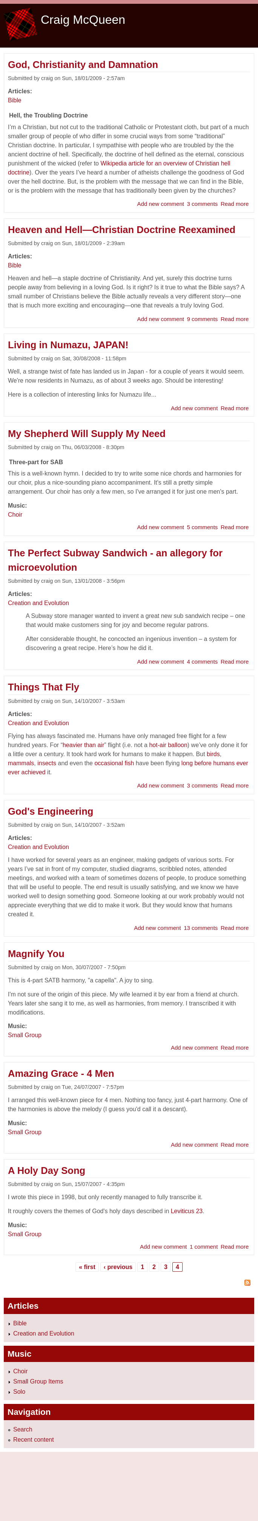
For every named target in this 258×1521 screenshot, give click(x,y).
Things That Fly (43, 687)
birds (213, 754)
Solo (19, 1391)
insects (46, 763)
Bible (15, 100)
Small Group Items (38, 1381)
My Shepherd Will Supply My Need (87, 433)
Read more (235, 204)
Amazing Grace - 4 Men (61, 1073)
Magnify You (36, 953)
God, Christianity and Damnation (83, 64)
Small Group (24, 1035)
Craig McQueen (83, 19)
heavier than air (83, 745)
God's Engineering (51, 811)
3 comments (202, 204)
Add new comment (160, 204)
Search (22, 1429)
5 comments (202, 527)
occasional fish (114, 763)
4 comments (202, 661)
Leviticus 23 (187, 1211)
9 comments (202, 319)
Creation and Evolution (38, 603)
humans (224, 763)
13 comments (201, 928)
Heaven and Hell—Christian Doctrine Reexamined (121, 229)
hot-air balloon (168, 745)
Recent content (33, 1439)
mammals (21, 763)
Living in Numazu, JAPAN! (68, 345)
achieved (34, 772)
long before (196, 763)
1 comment (204, 1246)
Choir (15, 514)
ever (242, 763)
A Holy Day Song (46, 1170)
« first (87, 1267)
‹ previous (118, 1267)
